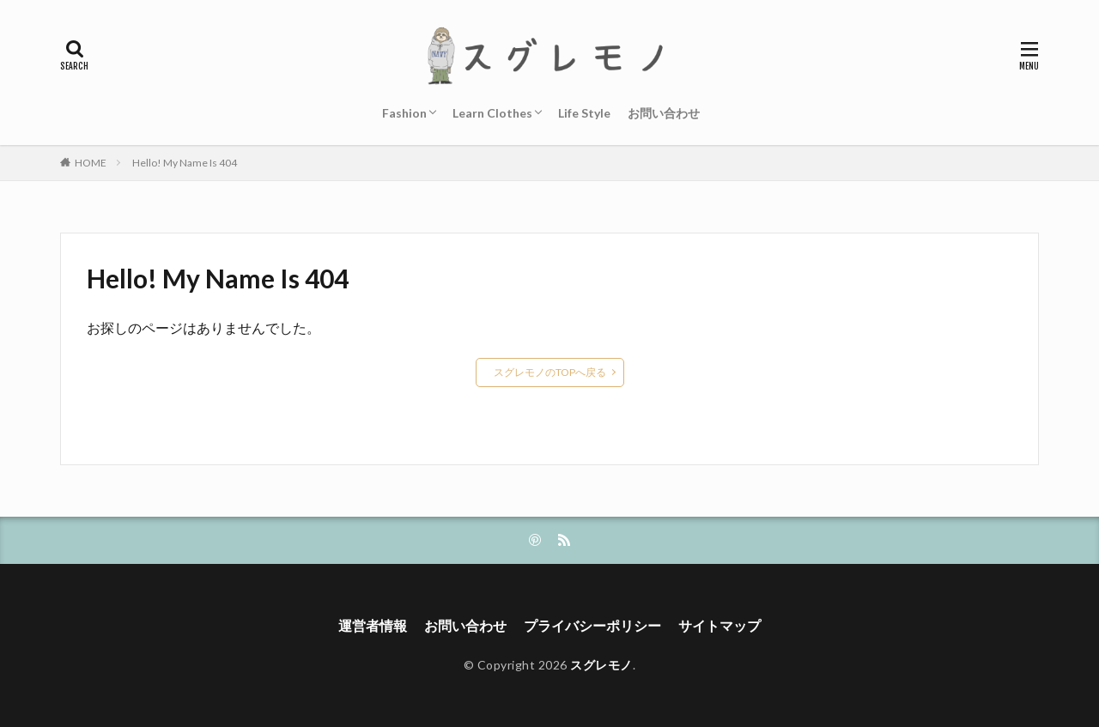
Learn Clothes (492, 113)
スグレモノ (601, 664)
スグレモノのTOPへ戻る (550, 372)
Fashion (404, 113)
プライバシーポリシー (592, 625)
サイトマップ (719, 625)
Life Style (584, 113)
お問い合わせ (664, 113)
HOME (90, 162)
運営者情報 (372, 625)
